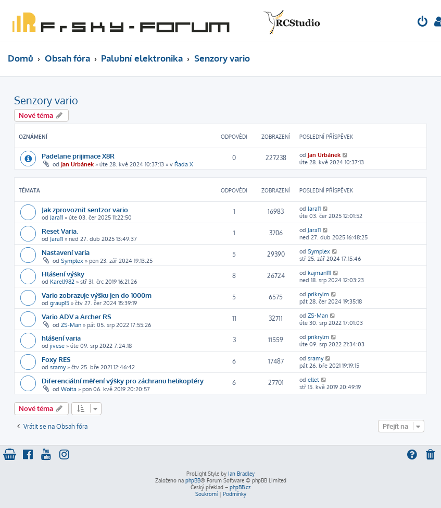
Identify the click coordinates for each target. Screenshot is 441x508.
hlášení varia (61, 337)
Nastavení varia (66, 252)
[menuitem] (422, 23)
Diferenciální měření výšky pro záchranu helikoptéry (123, 380)
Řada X (183, 164)
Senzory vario (46, 100)
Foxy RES (56, 359)
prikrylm (318, 294)
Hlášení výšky (63, 273)
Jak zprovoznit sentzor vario (85, 209)
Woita (69, 389)
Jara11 (56, 217)
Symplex (72, 260)
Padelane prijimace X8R (78, 155)
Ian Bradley (241, 473)
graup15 (59, 303)
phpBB (192, 480)
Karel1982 (62, 281)
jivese (57, 345)
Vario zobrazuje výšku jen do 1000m (97, 295)
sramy (58, 367)
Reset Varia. (60, 230)
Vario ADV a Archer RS (76, 316)
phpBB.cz (240, 487)
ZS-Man (71, 325)
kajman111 (319, 272)
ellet (313, 379)
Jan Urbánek (77, 164)
